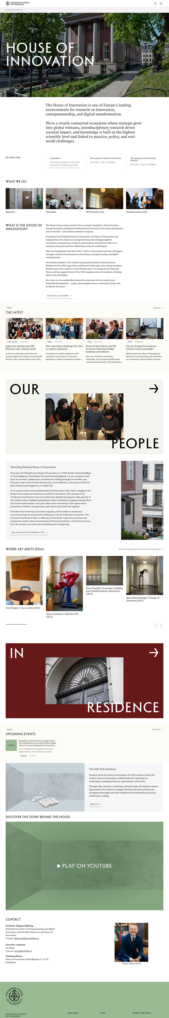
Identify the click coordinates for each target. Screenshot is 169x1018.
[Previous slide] (156, 625)
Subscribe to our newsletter (58, 295)
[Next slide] (161, 625)
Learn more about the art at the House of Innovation (139, 549)
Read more (94, 804)
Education (73, 1013)
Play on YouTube (87, 866)
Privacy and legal (142, 1013)
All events (156, 729)
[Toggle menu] (161, 3)
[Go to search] (155, 3)
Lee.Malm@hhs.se (23, 951)
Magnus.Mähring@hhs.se (26, 938)
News (102, 1013)
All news (157, 308)
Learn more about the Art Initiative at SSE (27, 532)
